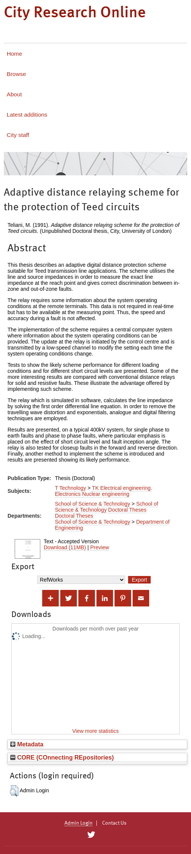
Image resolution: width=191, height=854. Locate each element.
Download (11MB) (65, 547)
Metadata (26, 744)
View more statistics (95, 731)
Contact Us (114, 823)
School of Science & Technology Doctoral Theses (106, 507)
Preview (99, 547)
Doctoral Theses (74, 516)
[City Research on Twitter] (91, 835)
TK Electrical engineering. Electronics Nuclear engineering (103, 491)
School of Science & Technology (92, 504)
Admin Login (78, 823)
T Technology (70, 488)
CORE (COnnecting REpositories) (62, 757)
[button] (14, 790)
